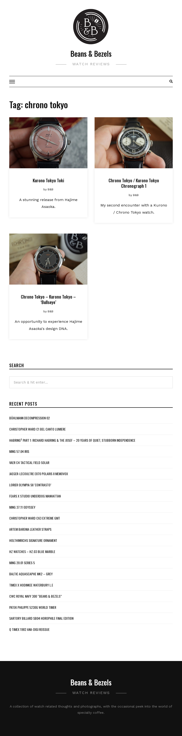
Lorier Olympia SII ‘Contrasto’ (30, 484)
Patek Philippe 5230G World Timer (32, 607)
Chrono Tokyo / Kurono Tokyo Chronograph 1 (134, 183)
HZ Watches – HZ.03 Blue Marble (32, 551)
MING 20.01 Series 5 (22, 562)
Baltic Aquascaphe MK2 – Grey (31, 573)
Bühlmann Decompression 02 (29, 417)
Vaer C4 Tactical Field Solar (29, 462)
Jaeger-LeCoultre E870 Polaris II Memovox (38, 473)
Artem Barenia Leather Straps (30, 529)
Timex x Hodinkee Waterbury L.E (31, 584)
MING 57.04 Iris (19, 451)
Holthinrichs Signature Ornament (33, 540)
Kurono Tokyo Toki (48, 180)
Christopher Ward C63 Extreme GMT (34, 518)
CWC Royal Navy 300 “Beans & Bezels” (35, 596)
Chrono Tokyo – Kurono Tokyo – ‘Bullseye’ (48, 299)
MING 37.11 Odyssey (22, 507)
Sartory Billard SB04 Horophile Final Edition (41, 618)
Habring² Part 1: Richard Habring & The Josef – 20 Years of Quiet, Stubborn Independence (72, 440)
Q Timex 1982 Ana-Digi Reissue (29, 629)
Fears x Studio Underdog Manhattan (35, 495)
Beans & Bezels (91, 53)
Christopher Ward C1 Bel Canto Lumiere (37, 429)
